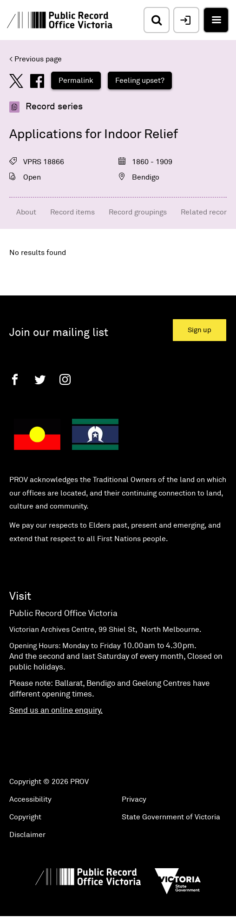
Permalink (76, 80)
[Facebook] (14, 379)
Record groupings (138, 212)
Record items (72, 212)
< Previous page (35, 59)
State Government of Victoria (171, 817)
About (26, 212)
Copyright (25, 817)
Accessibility (30, 799)
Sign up (199, 330)
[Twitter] (40, 379)
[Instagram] (65, 379)
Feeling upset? (139, 80)
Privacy (134, 799)
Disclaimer (27, 834)
